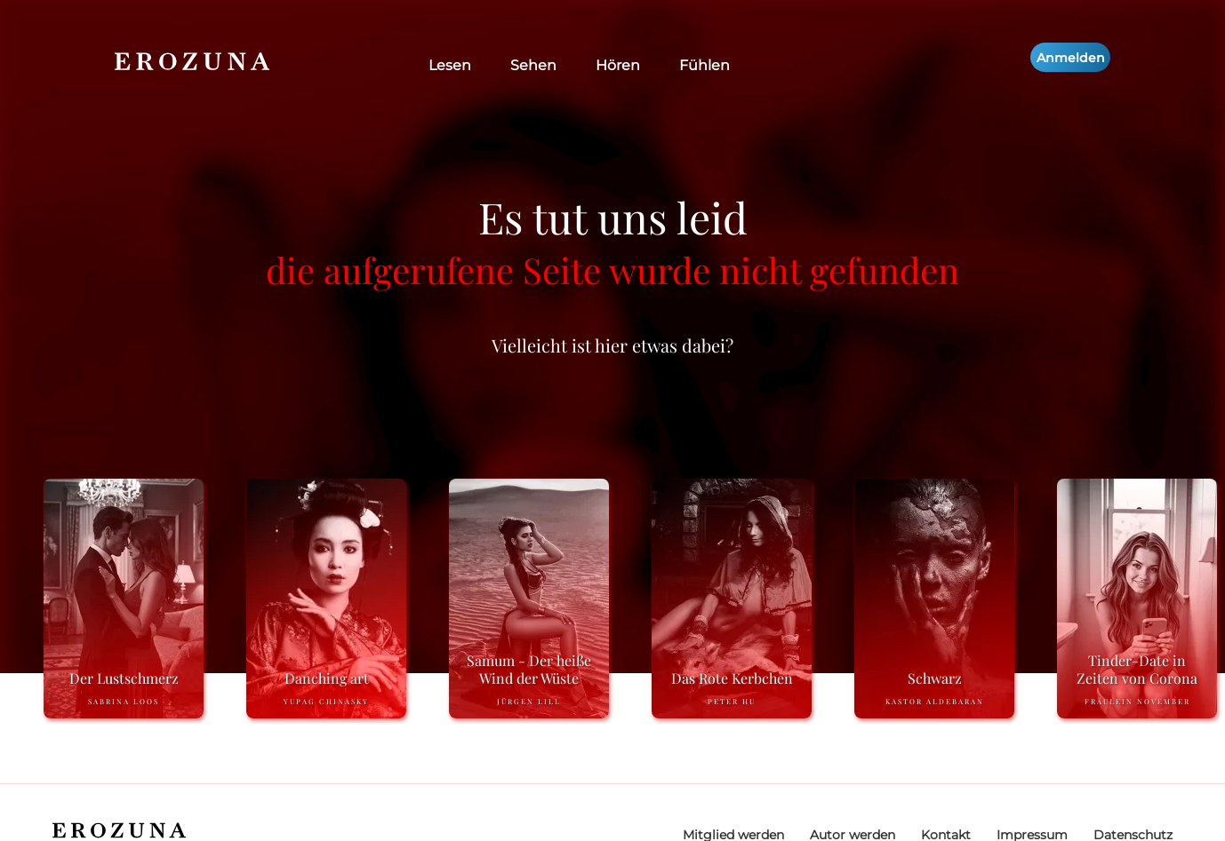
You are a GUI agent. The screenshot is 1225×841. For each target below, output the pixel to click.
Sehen (533, 65)
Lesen (449, 65)
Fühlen (704, 65)
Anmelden (1071, 58)
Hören (618, 65)
